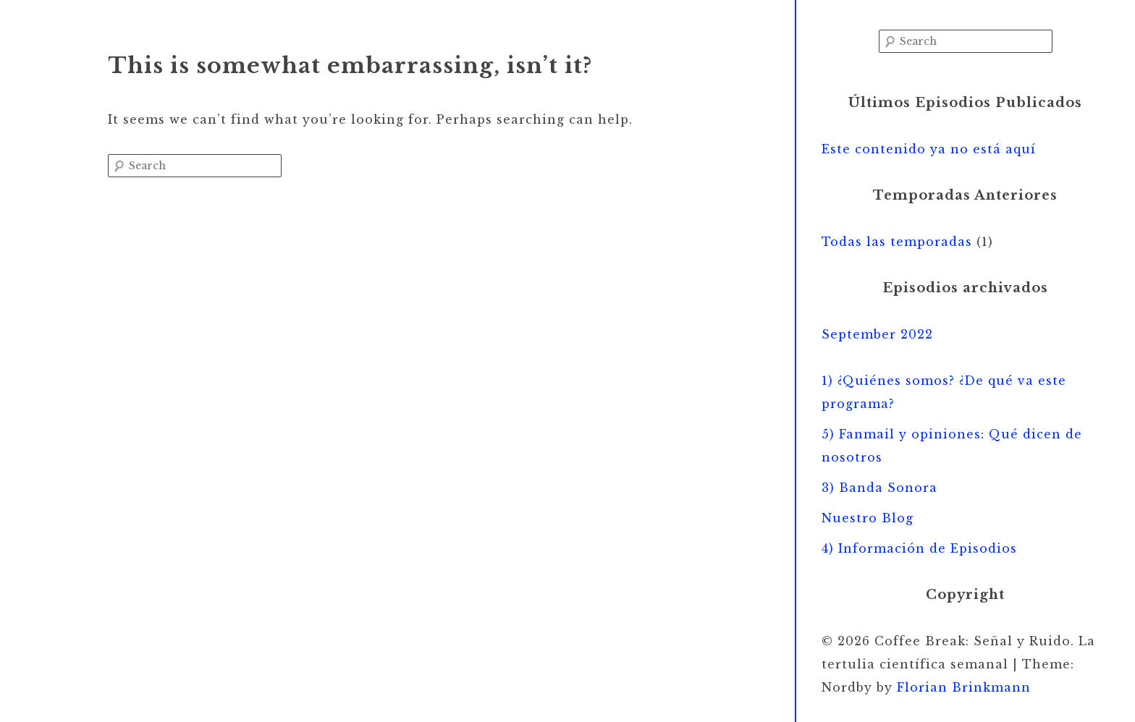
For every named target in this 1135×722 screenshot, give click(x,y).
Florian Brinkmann (964, 687)
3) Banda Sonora (879, 487)
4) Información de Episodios (919, 548)
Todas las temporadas (897, 241)
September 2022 (877, 334)
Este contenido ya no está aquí (929, 149)
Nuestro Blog (868, 518)
